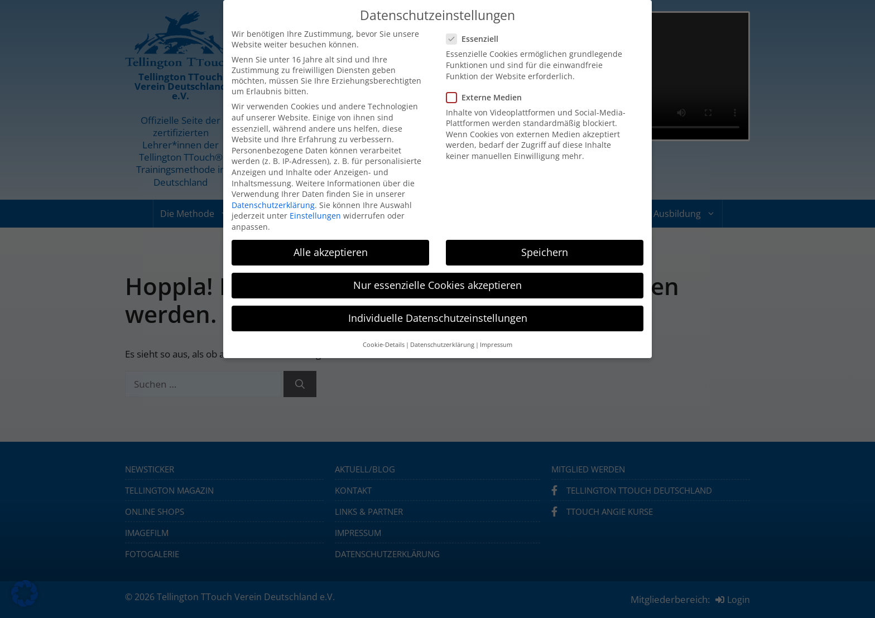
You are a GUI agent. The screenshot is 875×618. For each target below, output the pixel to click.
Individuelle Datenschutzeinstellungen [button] (437, 318)
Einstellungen (315, 215)
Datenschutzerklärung (273, 205)
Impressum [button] (496, 345)
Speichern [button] (544, 252)
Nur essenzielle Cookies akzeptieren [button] (437, 285)
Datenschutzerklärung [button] (442, 345)
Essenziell (476, 38)
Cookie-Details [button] (384, 345)
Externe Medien (487, 97)
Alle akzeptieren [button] (331, 252)
